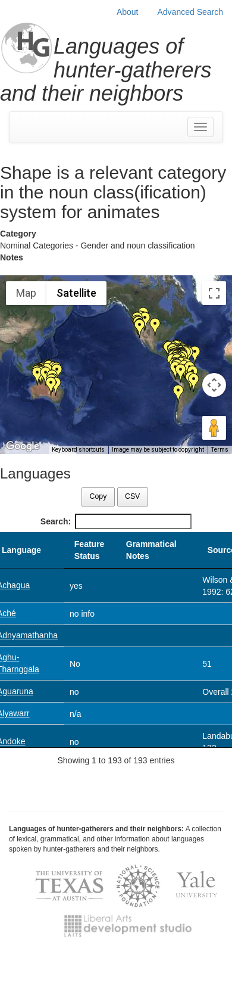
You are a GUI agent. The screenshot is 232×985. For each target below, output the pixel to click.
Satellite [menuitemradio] (76, 293)
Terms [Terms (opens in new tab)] (219, 449)
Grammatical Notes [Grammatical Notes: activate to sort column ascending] (151, 550)
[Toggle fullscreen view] (214, 293)
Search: (116, 521)
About (128, 12)
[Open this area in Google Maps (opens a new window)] (22, 446)
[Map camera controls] (214, 385)
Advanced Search (190, 12)
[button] (139, 328)
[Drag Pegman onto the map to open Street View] (214, 428)
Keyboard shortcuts (78, 449)
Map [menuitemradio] (26, 293)
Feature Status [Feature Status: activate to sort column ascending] (89, 550)
